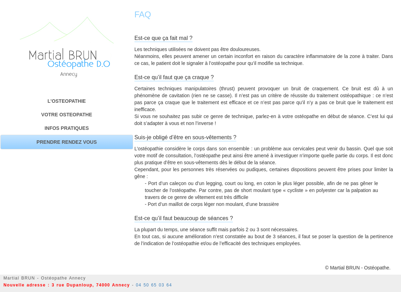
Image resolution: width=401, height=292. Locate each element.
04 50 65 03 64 (154, 285)
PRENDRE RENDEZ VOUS (66, 142)
